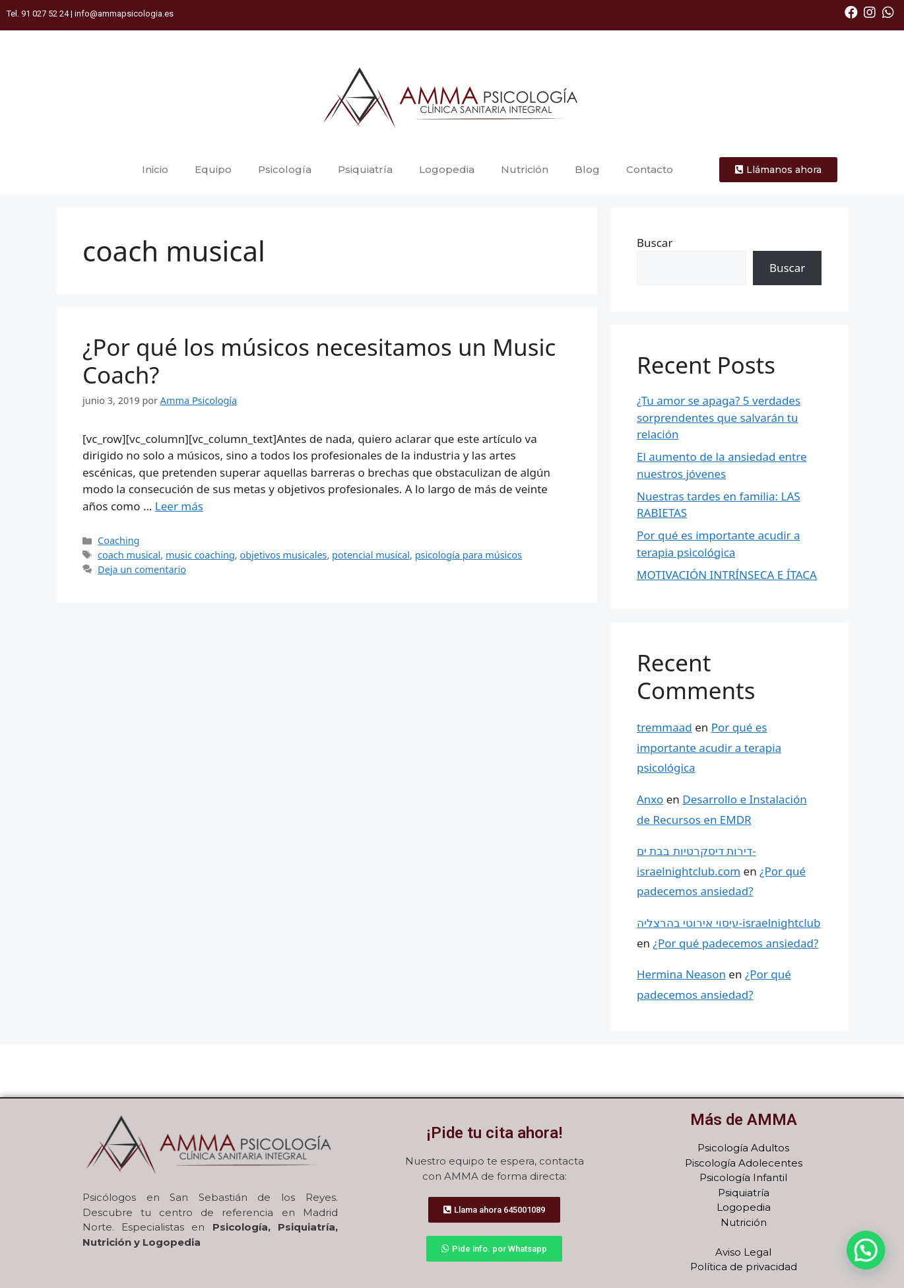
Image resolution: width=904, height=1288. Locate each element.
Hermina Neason (681, 974)
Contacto (649, 169)
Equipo (213, 169)
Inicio (155, 169)
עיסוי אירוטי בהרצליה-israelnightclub (729, 922)
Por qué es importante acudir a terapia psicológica (709, 747)
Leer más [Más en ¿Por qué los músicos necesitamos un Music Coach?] (179, 506)
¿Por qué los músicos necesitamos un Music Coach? (319, 360)
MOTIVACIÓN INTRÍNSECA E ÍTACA (727, 574)
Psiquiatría (365, 169)
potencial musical (371, 555)
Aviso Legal (743, 1252)
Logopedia (446, 169)
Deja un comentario (142, 569)
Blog (587, 169)
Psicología (284, 169)
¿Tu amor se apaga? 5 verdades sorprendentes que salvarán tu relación (718, 417)
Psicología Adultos (743, 1147)
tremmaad (664, 727)
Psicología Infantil (743, 1177)
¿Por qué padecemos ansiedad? (736, 943)
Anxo (650, 799)
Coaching (118, 540)
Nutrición (524, 169)
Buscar (654, 242)
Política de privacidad (743, 1266)
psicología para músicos (468, 555)
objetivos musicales (283, 555)
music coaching (200, 555)
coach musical (129, 555)
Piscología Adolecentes (743, 1163)
